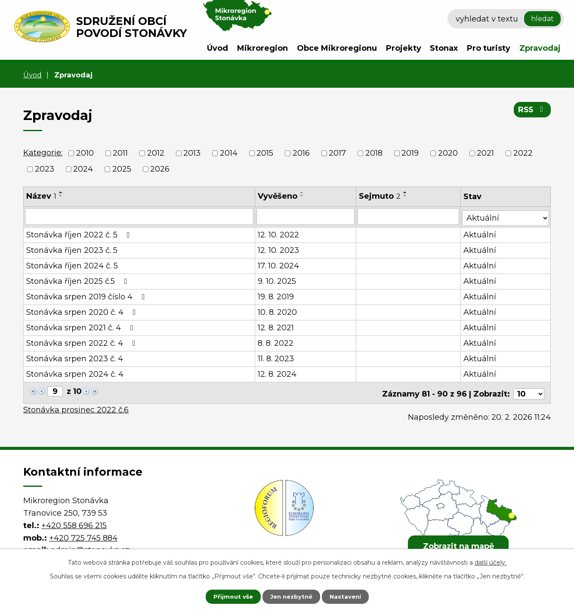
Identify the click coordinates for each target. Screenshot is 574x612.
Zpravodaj (540, 48)
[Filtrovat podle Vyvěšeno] (306, 216)
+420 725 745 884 (83, 534)
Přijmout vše (228, 596)
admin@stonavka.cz (90, 546)
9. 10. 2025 (277, 280)
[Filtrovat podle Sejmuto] (409, 216)
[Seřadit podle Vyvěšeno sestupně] (302, 195)
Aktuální (480, 233)
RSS (531, 111)
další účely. (490, 562)
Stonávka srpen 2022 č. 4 (82, 342)
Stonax (444, 48)
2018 (374, 153)
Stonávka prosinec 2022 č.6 (76, 406)
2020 (448, 153)
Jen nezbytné (291, 596)
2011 (120, 153)
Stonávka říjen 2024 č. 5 (72, 264)
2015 (264, 153)
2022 (523, 153)
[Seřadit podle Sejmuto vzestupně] (405, 192)
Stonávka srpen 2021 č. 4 (81, 326)
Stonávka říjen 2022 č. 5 (79, 233)
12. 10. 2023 (278, 249)
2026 (160, 169)
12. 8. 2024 (277, 373)
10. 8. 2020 (277, 311)
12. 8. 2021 (276, 326)
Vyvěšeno (278, 196)
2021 (485, 153)
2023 (44, 169)
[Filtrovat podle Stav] (506, 215)
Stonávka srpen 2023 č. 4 (74, 357)
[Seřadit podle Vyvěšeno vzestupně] (302, 192)
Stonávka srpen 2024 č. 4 (74, 373)
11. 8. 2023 (276, 357)
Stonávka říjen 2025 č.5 (78, 280)
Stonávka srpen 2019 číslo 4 (87, 295)
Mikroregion (262, 48)
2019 (410, 153)
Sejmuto (380, 196)
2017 (337, 153)
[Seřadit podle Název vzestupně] (61, 192)
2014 (229, 153)
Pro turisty (488, 48)
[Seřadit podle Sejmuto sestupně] (405, 195)
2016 (301, 153)
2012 (155, 153)
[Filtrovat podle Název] (139, 216)
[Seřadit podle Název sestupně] (61, 195)
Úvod (217, 48)
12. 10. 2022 (278, 233)
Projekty (403, 48)
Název (41, 196)
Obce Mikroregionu (337, 48)
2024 (83, 169)
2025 (121, 169)
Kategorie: (42, 152)
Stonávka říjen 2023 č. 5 (71, 249)
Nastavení (349, 596)
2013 (192, 153)
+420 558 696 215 (74, 521)
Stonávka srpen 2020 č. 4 (82, 311)
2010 (85, 153)
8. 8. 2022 (276, 342)
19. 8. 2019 (276, 295)
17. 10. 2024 (278, 264)
